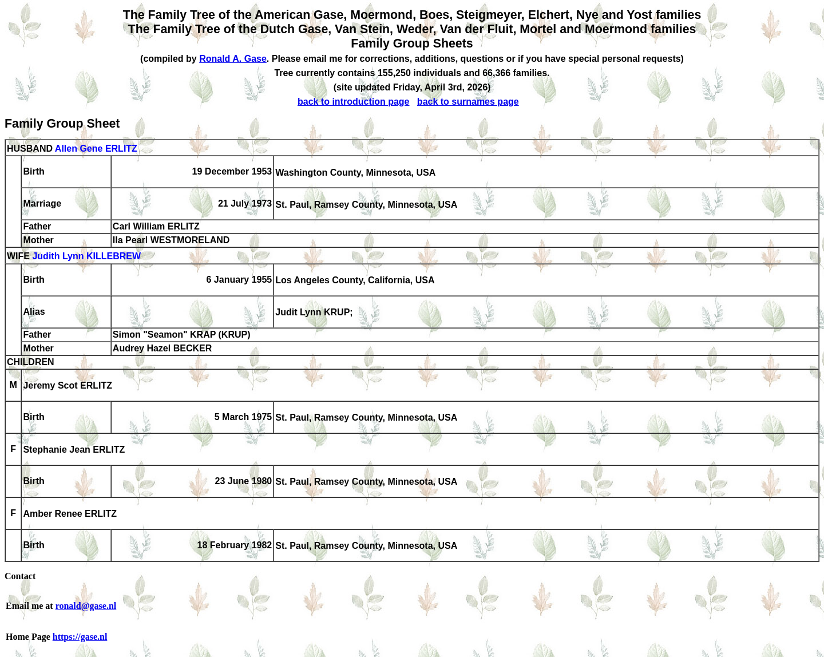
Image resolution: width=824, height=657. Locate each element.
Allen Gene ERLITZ (96, 148)
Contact (20, 576)
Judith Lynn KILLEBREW (86, 257)
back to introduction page (354, 101)
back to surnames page (468, 101)
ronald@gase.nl (86, 606)
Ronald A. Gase (233, 59)
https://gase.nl (80, 637)
